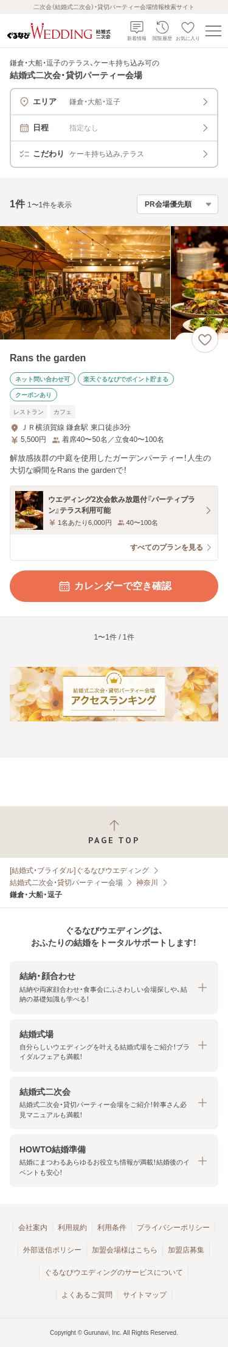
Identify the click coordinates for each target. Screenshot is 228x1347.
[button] (114, 987)
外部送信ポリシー (52, 1250)
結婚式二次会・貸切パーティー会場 (66, 882)
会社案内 (32, 1227)
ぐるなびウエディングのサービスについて (113, 1272)
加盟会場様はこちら (124, 1250)
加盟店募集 (186, 1250)
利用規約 (72, 1227)
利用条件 (111, 1227)
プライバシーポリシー (173, 1227)
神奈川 (147, 882)
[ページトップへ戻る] (114, 832)
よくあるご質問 (86, 1295)
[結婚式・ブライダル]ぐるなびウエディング (79, 870)
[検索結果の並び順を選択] (177, 204)
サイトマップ (145, 1295)
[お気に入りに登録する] (205, 339)
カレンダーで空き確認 (114, 586)
